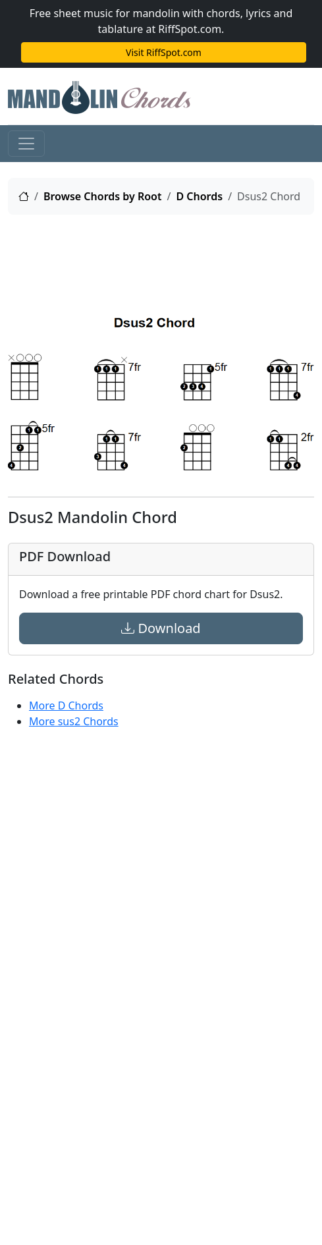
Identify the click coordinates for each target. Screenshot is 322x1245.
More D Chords (66, 705)
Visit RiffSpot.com (163, 52)
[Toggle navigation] (26, 143)
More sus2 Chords (74, 721)
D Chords (199, 196)
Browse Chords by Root (102, 196)
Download (160, 628)
